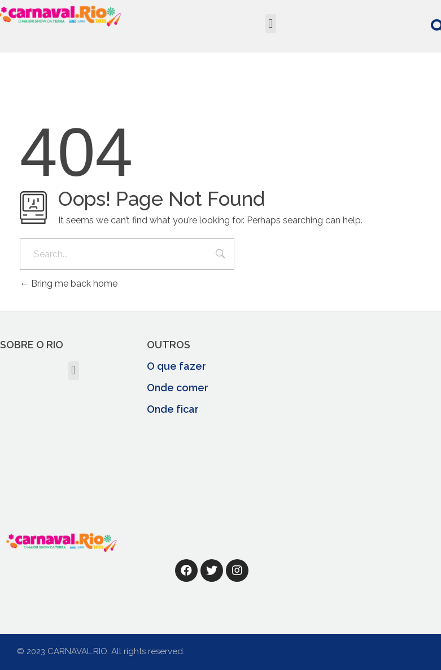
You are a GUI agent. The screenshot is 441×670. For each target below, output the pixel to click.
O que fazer (176, 366)
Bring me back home (68, 283)
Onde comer (177, 388)
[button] (270, 23)
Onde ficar (173, 409)
